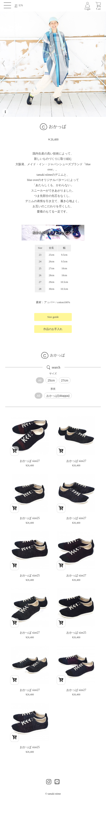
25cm (51, 380)
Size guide (53, 316)
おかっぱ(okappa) (57, 395)
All (40, 380)
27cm (64, 380)
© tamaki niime (53, 793)
